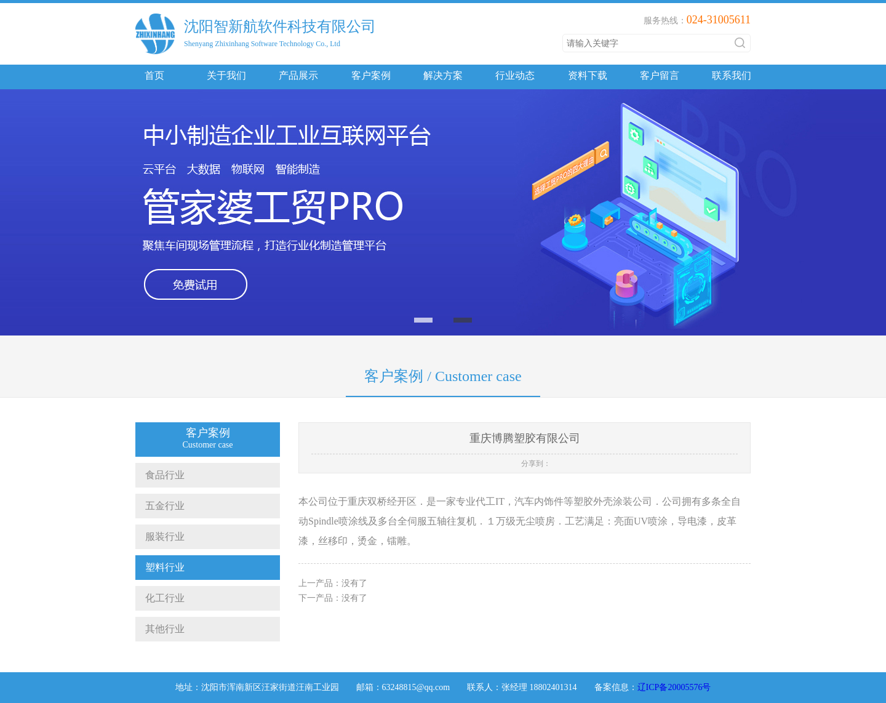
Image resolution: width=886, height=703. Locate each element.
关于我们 (226, 75)
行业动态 (515, 75)
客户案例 (371, 75)
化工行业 (160, 598)
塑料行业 (160, 567)
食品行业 (160, 475)
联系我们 (731, 75)
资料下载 (587, 75)
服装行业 (160, 536)
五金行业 (160, 505)
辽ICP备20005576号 (674, 687)
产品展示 (298, 75)
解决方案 (443, 75)
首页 (154, 75)
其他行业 (160, 629)
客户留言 (659, 75)
